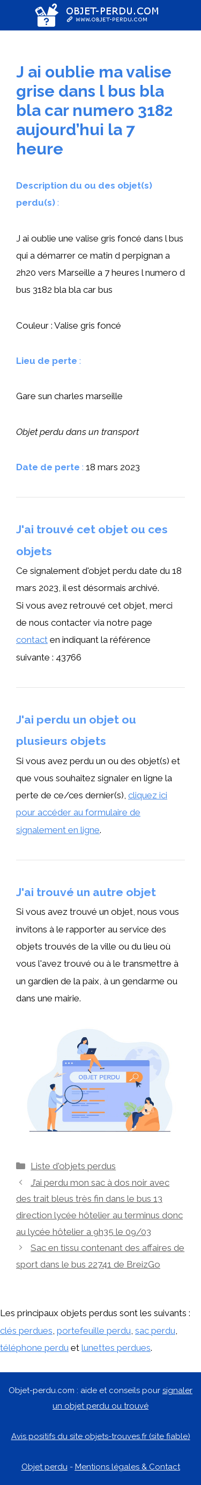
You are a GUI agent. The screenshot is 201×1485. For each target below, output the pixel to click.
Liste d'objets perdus (73, 1166)
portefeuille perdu (94, 1330)
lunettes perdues (116, 1347)
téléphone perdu (34, 1347)
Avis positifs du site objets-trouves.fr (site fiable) (100, 1436)
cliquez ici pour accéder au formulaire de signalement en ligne (91, 812)
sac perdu (155, 1330)
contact (32, 639)
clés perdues (26, 1330)
